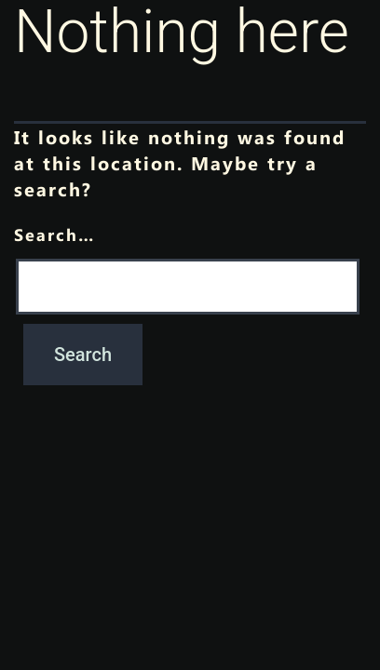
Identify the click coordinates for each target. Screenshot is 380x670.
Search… (54, 234)
